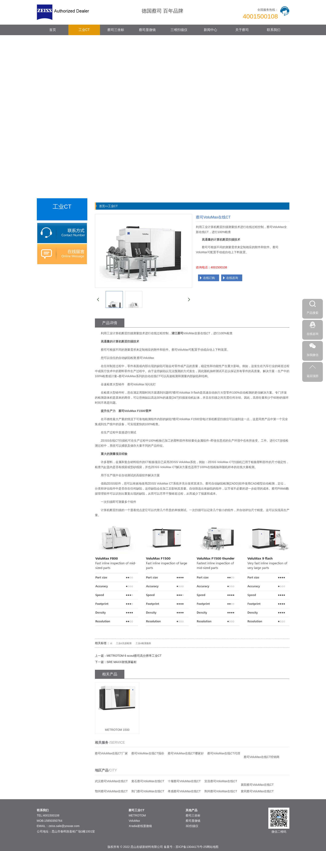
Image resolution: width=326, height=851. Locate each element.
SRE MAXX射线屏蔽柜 (122, 662)
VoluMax (134, 820)
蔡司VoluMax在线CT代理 (223, 753)
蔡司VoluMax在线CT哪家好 (186, 753)
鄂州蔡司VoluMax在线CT (111, 791)
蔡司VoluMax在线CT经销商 (261, 757)
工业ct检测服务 (143, 643)
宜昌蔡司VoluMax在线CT (220, 781)
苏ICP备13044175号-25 (191, 846)
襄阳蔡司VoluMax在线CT (257, 784)
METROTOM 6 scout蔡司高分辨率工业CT (134, 655)
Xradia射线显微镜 (140, 826)
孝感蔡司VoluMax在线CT (184, 791)
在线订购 (209, 278)
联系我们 (273, 30)
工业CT (84, 30)
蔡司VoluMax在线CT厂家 (111, 753)
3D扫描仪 (192, 826)
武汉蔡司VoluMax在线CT (111, 781)
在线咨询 (232, 278)
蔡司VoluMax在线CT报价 (147, 753)
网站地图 (212, 846)
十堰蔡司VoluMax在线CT (184, 781)
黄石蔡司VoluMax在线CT (147, 781)
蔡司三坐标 (115, 30)
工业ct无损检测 (124, 643)
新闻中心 (210, 30)
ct (111, 643)
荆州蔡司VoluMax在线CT (220, 791)
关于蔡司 (242, 30)
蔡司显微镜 (147, 30)
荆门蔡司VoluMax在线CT (147, 791)
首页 (52, 30)
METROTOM (137, 815)
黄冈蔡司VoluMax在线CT (257, 791)
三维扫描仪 (178, 30)
